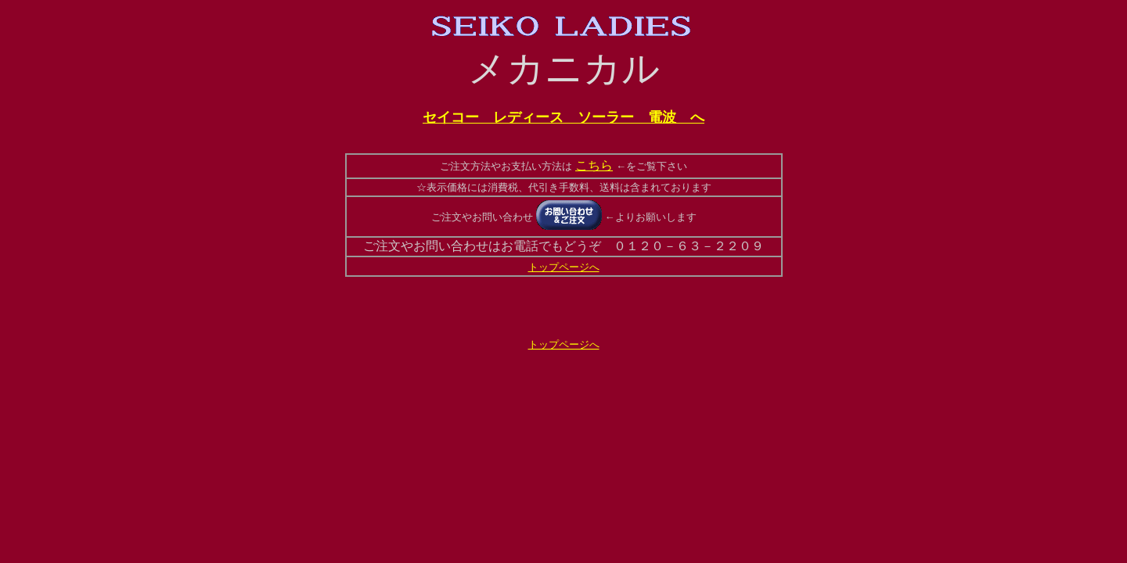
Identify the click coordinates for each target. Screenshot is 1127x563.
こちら (594, 165)
